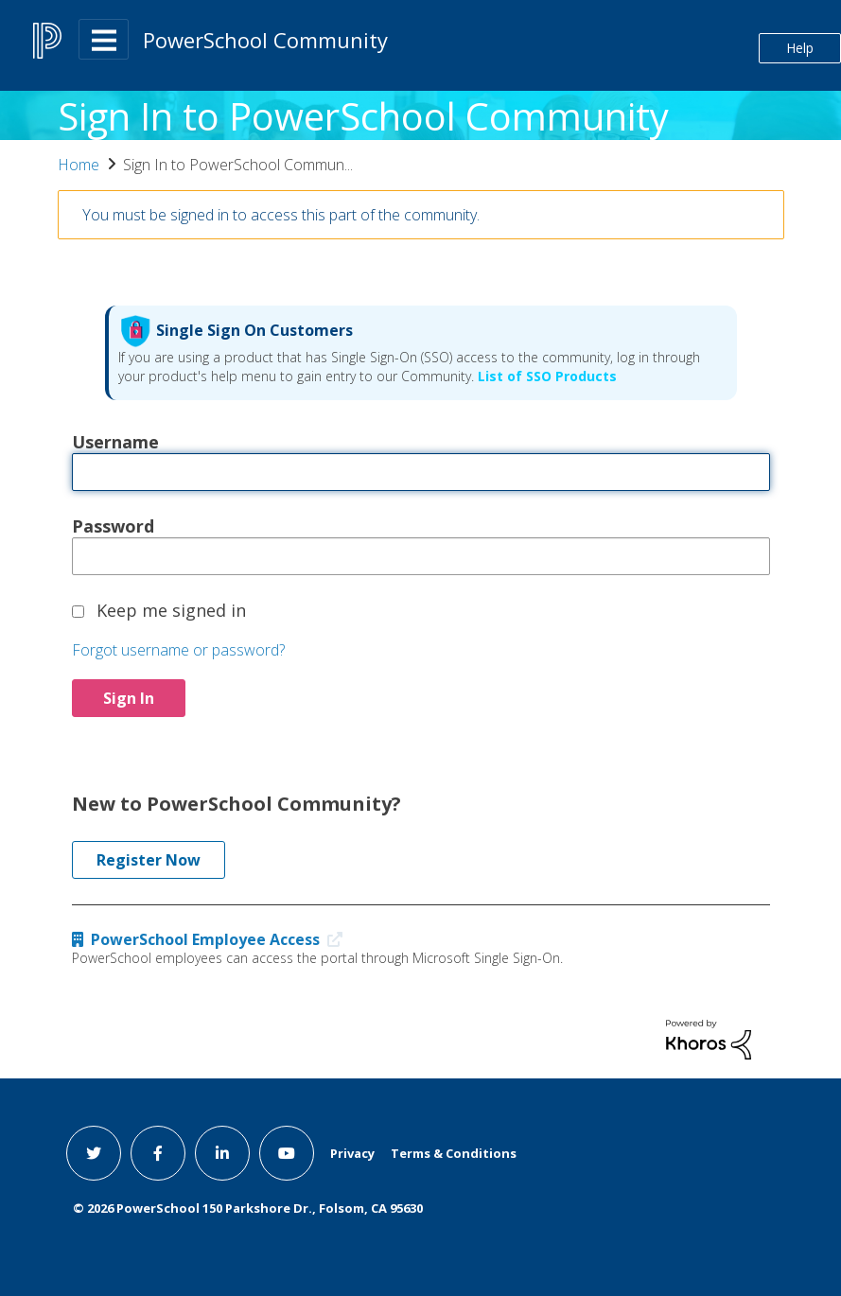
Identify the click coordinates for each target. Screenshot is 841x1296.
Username (115, 440)
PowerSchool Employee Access (211, 939)
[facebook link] (158, 1153)
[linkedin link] (222, 1153)
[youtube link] (286, 1153)
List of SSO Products (545, 376)
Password (113, 525)
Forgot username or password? (178, 649)
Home (78, 164)
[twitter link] (93, 1153)
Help (800, 48)
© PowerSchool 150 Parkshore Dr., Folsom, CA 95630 (248, 1208)
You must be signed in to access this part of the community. (281, 214)
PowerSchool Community (265, 40)
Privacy (352, 1153)
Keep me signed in (171, 609)
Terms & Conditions (454, 1153)
